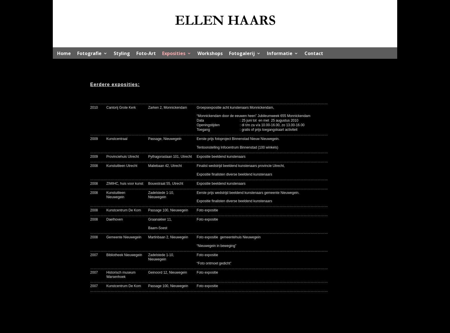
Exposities (173, 54)
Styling (122, 54)
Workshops (210, 54)
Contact (313, 54)
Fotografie (89, 54)
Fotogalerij (242, 54)
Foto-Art (146, 54)
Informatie (279, 54)
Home (64, 54)
